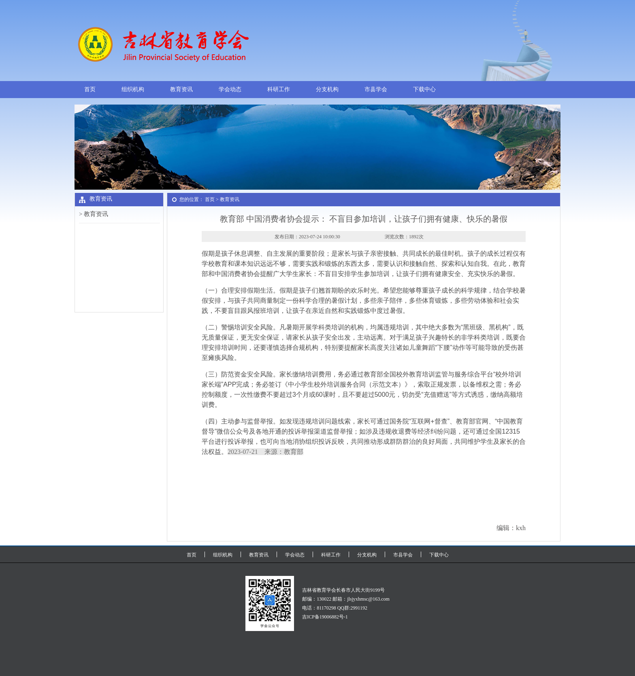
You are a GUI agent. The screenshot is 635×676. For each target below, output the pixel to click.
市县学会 (375, 89)
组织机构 (132, 89)
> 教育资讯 (93, 214)
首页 (90, 89)
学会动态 (230, 89)
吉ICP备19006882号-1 (325, 617)
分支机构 (327, 89)
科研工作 (278, 89)
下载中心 (424, 89)
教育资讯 (181, 89)
